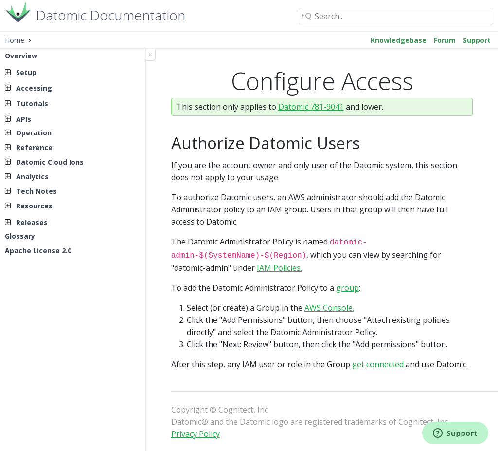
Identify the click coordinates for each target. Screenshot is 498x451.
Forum (445, 40)
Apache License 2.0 (38, 250)
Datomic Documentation (110, 14)
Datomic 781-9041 (311, 106)
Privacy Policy (195, 432)
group (347, 286)
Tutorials (32, 103)
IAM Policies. (279, 266)
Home (14, 40)
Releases (32, 222)
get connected (378, 362)
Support (477, 40)
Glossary (20, 236)
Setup (26, 72)
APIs (23, 119)
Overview (21, 55)
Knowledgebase (399, 40)
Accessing (34, 88)
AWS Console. (329, 306)
